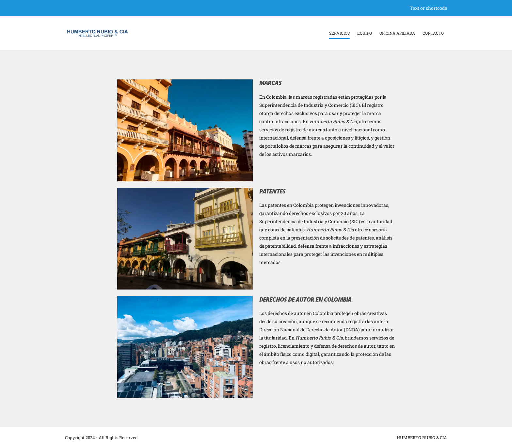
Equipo (364, 33)
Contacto (433, 33)
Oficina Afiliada (397, 33)
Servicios (339, 33)
